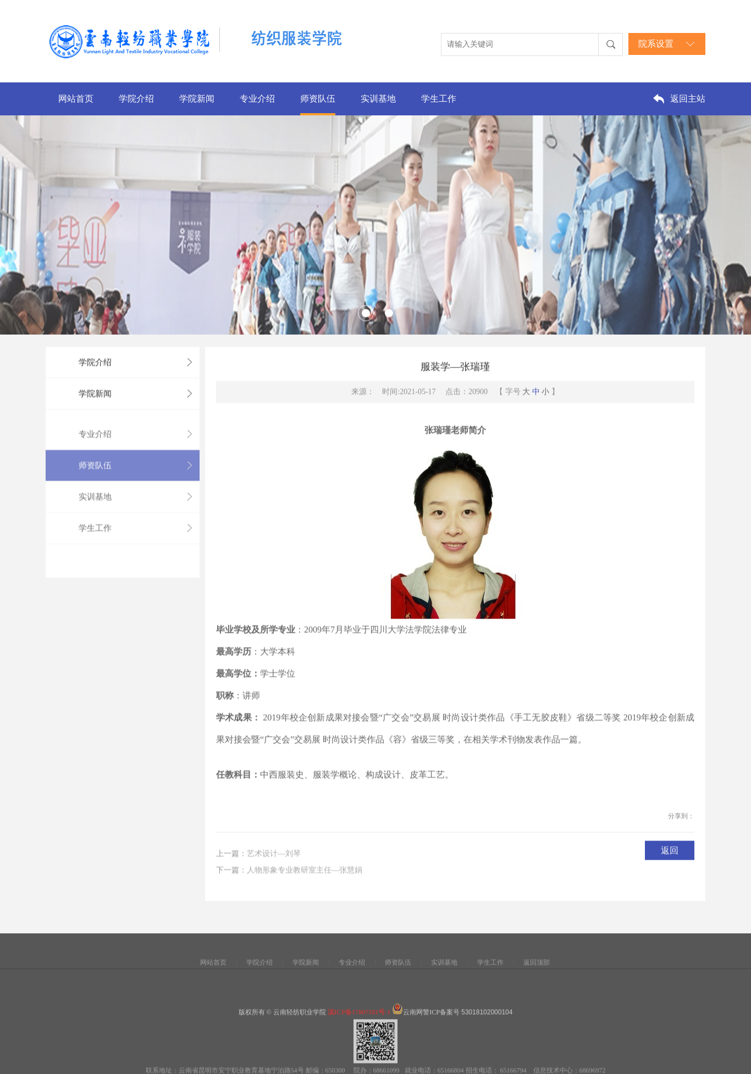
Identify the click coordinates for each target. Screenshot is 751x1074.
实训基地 (378, 98)
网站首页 (75, 98)
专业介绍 (257, 98)
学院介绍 (136, 98)
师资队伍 (317, 98)
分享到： (681, 831)
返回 (669, 865)
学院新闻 (196, 98)
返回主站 (687, 98)
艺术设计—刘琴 (274, 874)
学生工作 (438, 98)
